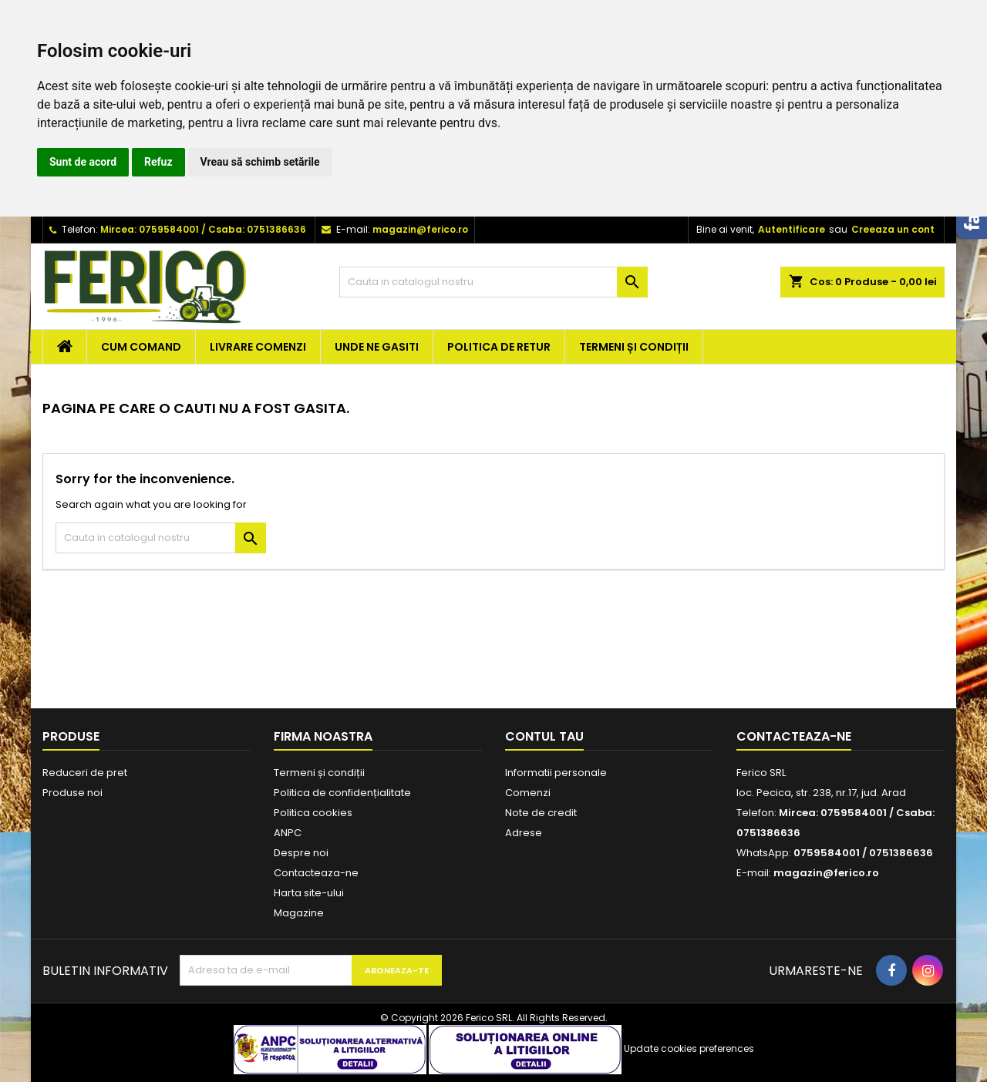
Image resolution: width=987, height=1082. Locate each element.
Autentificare (791, 229)
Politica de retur (499, 347)
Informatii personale (556, 772)
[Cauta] (493, 282)
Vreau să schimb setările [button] (260, 162)
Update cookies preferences (689, 1048)
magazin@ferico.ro (420, 229)
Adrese (523, 832)
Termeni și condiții (634, 347)
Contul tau (544, 736)
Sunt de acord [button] (82, 162)
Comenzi (528, 792)
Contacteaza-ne (316, 872)
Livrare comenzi (258, 347)
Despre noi (301, 852)
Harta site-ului (309, 892)
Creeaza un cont (893, 229)
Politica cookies (313, 812)
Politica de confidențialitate (342, 792)
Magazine (299, 913)
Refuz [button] (158, 162)
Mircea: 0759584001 (149, 229)
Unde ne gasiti (377, 347)
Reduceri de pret (84, 772)
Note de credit (541, 812)
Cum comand (141, 347)
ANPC (287, 832)
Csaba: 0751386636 (257, 229)
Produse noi (72, 792)
